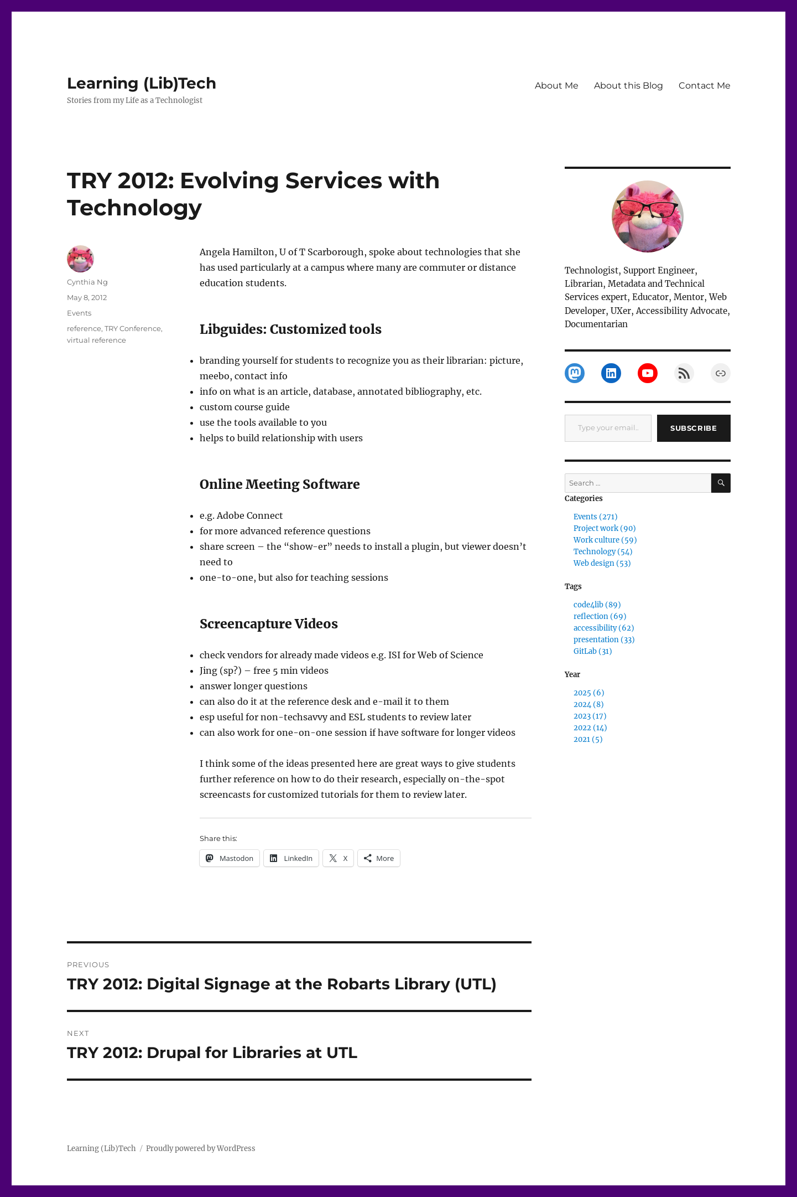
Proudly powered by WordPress (201, 1148)
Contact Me (705, 85)
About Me (557, 85)
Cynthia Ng (87, 281)
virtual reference (96, 340)
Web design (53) (602, 563)
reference (84, 328)
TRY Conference (133, 328)
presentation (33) (604, 639)
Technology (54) (603, 551)
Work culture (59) (605, 540)
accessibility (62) (604, 628)
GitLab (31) (593, 651)
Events (79, 312)
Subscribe (693, 428)
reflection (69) (600, 616)
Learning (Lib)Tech (141, 83)
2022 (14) (590, 727)
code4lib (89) (597, 605)
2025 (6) (589, 693)
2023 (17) (590, 716)
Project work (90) (605, 528)
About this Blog (628, 85)
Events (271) (596, 517)
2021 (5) (588, 739)
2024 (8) (589, 704)
